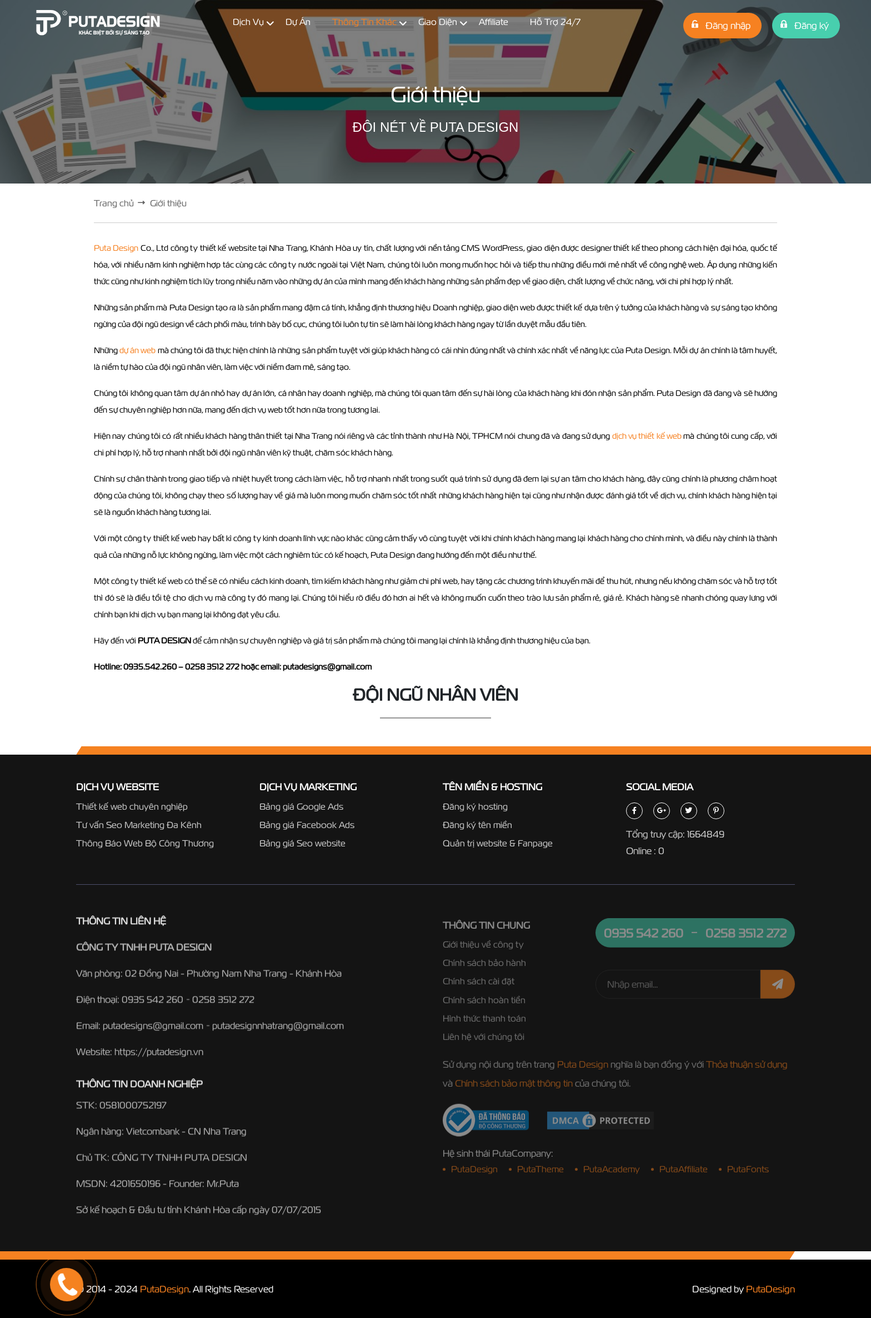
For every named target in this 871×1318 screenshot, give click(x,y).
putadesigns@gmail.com (153, 1031)
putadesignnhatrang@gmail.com (278, 1031)
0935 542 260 (152, 1005)
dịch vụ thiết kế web (647, 435)
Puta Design (116, 247)
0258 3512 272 (223, 1005)
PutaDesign (164, 1289)
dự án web (137, 350)
